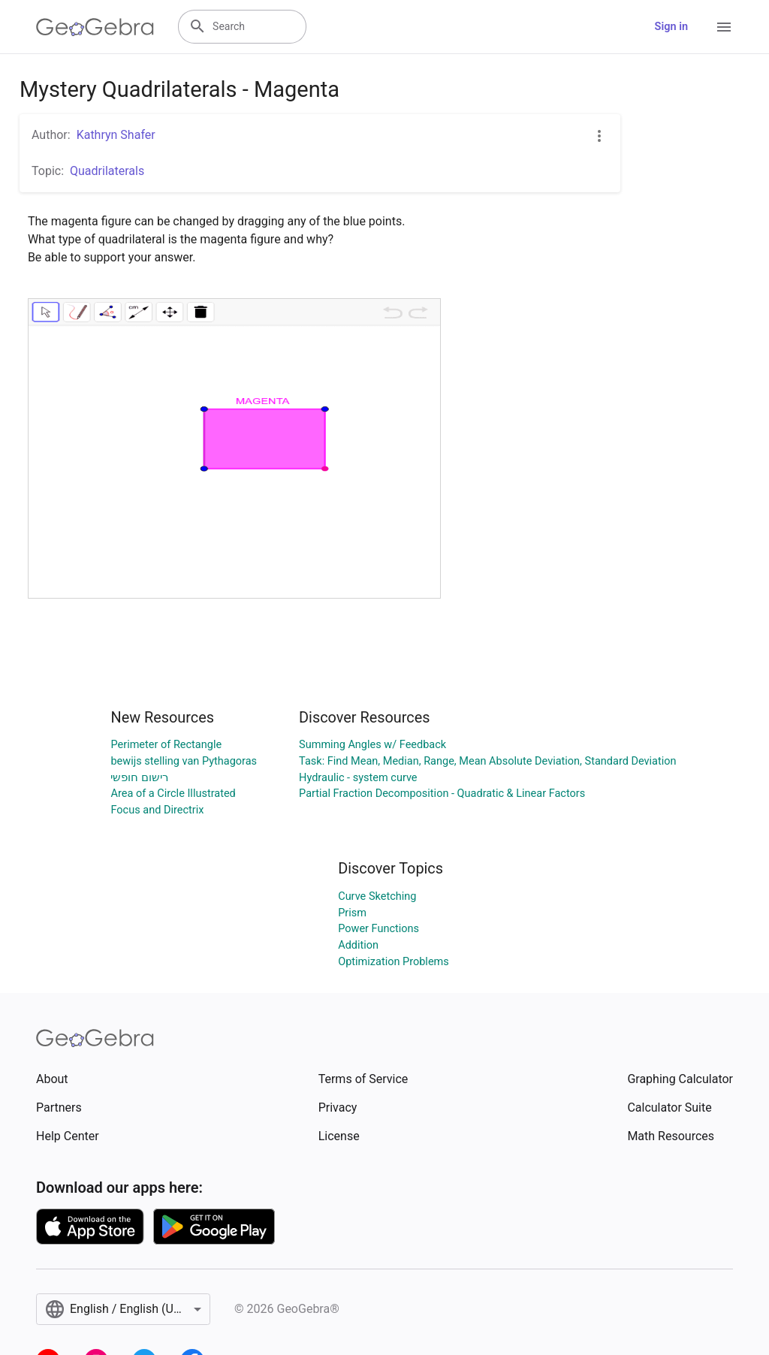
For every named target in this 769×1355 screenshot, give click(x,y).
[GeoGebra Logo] (95, 27)
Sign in (671, 26)
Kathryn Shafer (116, 135)
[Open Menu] (724, 27)
